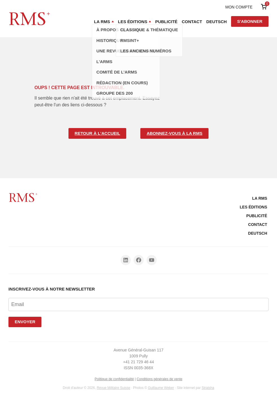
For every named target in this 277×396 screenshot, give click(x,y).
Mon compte (238, 7)
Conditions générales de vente (159, 379)
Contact (192, 21)
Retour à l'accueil (97, 133)
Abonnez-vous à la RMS (174, 133)
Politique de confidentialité (114, 379)
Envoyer (25, 321)
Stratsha (207, 388)
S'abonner (249, 21)
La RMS (102, 21)
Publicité (166, 21)
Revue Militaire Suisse (113, 388)
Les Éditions (132, 21)
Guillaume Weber (161, 388)
